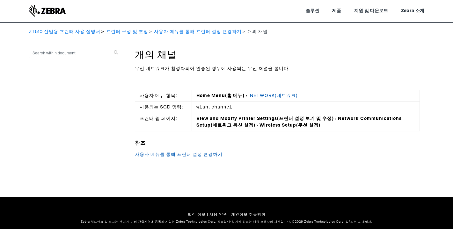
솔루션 (312, 11)
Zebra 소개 (413, 11)
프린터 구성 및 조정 (127, 32)
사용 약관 (218, 214)
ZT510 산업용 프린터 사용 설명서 (64, 32)
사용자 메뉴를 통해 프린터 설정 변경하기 (198, 32)
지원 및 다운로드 (371, 11)
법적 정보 (197, 214)
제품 (336, 11)
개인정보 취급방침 (248, 214)
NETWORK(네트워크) (274, 96)
